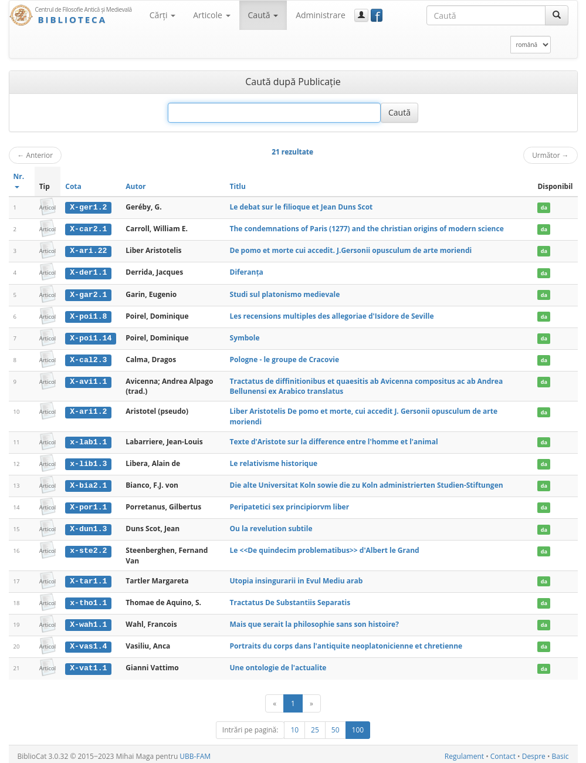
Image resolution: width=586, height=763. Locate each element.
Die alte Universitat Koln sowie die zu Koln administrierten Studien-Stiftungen (366, 483)
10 (294, 726)
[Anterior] (274, 699)
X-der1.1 (88, 271)
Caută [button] (263, 15)
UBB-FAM (195, 752)
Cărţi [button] (162, 15)
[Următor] (311, 699)
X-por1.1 (88, 504)
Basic (560, 752)
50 (335, 726)
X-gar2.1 (88, 293)
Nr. (19, 179)
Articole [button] (211, 15)
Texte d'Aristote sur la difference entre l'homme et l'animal (334, 440)
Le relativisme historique (274, 461)
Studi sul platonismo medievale (285, 293)
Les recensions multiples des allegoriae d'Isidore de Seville (332, 315)
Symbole (245, 337)
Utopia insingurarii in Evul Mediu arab (296, 578)
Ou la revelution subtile (271, 526)
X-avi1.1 (88, 379)
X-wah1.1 (88, 621)
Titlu (238, 186)
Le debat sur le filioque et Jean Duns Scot (301, 207)
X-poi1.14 (90, 337)
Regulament (464, 752)
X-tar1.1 (88, 578)
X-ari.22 (88, 250)
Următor (550, 155)
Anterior (35, 155)
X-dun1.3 (88, 526)
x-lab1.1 (88, 440)
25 (315, 726)
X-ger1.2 (88, 207)
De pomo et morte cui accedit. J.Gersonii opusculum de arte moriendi (351, 250)
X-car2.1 (88, 229)
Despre (534, 752)
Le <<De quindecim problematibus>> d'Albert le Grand (324, 548)
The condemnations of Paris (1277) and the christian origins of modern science (367, 229)
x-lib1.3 (88, 461)
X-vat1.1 (88, 664)
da (544, 207)
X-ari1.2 (88, 409)
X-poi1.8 (88, 315)
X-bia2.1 (88, 483)
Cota (73, 186)
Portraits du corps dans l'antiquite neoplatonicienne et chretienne (346, 642)
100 (358, 726)
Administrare (320, 15)
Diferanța (246, 271)
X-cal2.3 (88, 358)
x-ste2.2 (88, 548)
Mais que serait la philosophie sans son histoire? (314, 621)
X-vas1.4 (88, 642)
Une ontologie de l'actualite (278, 664)
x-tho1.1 (88, 600)
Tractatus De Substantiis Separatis (290, 600)
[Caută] (556, 15)
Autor (135, 186)
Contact (503, 752)
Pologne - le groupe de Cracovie (284, 358)
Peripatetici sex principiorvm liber (290, 504)
